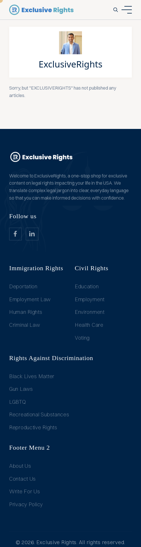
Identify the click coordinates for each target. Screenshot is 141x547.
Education (87, 286)
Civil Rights (92, 268)
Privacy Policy (26, 504)
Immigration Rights (36, 268)
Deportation (23, 286)
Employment (90, 299)
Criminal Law (24, 325)
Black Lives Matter (31, 376)
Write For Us (24, 491)
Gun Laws (21, 389)
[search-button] (115, 9)
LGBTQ (17, 402)
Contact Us (22, 479)
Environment (90, 312)
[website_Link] (15, 234)
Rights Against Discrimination (51, 358)
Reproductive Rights (33, 427)
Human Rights (25, 312)
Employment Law (30, 299)
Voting (82, 338)
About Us (20, 466)
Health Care (89, 325)
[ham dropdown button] (127, 9)
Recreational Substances (39, 414)
